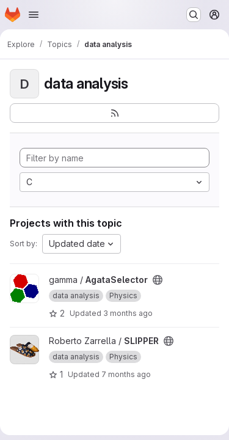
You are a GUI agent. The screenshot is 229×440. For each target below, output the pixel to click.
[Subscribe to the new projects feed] (114, 113)
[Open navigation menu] (33, 14)
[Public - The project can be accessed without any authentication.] (157, 280)
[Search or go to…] (193, 14)
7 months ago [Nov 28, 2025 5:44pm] (126, 374)
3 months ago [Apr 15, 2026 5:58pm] (128, 313)
